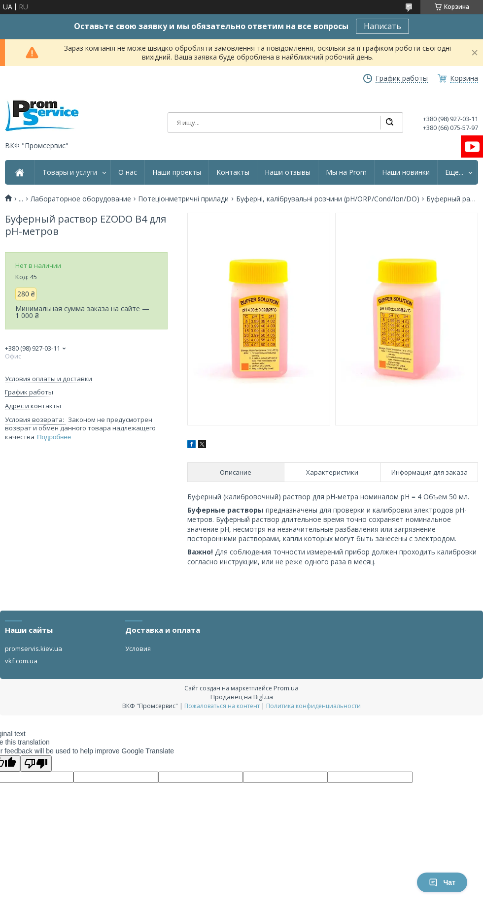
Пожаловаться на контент (222, 706)
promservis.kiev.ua (33, 648)
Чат (442, 882)
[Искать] (389, 123)
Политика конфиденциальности (313, 706)
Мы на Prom (346, 172)
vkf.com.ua (21, 660)
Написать (382, 26)
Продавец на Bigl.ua (241, 696)
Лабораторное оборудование (81, 199)
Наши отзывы (287, 172)
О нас (127, 172)
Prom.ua (286, 687)
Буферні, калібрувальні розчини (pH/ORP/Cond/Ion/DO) (327, 199)
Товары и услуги (69, 172)
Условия (138, 648)
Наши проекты (176, 172)
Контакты (232, 172)
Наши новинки (406, 172)
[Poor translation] (36, 763)
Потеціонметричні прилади (183, 199)
